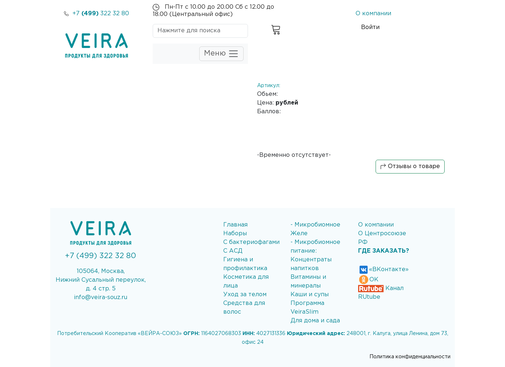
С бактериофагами (251, 242)
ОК (368, 279)
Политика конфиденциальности (409, 357)
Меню (221, 53)
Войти (370, 27)
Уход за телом (244, 294)
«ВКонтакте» (383, 269)
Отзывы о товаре (410, 167)
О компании (373, 13)
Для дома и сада (315, 320)
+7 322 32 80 (96, 13)
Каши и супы (309, 294)
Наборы (235, 233)
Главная (235, 225)
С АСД (233, 251)
